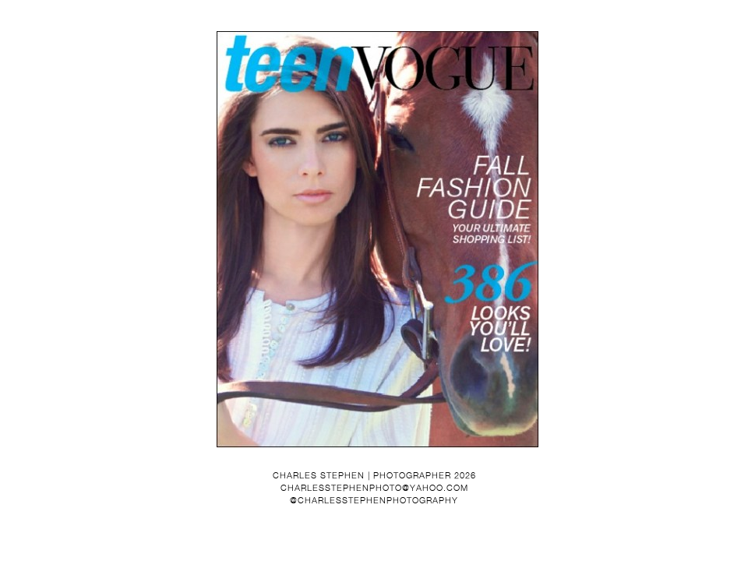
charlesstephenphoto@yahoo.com (374, 487)
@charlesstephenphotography (374, 500)
